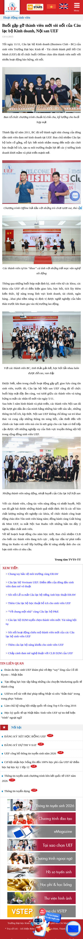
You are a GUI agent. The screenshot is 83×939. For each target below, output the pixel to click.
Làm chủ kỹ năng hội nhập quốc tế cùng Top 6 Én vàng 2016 (40, 705)
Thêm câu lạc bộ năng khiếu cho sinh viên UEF (36, 644)
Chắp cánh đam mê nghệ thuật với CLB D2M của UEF (40, 653)
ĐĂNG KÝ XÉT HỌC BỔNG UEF (29, 736)
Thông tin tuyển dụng (21, 791)
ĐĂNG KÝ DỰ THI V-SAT (24, 745)
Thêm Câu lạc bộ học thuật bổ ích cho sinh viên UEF (39, 603)
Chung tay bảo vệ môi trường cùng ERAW (33, 574)
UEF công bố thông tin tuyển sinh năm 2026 (34, 753)
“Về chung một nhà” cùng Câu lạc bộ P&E (33, 611)
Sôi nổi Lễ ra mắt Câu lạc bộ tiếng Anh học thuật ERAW (42, 594)
